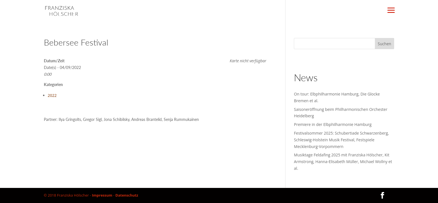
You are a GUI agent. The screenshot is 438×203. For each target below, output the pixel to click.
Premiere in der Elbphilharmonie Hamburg (333, 124)
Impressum (102, 195)
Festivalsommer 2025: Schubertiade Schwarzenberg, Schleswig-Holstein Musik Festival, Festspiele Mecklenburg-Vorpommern (341, 139)
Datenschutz (126, 195)
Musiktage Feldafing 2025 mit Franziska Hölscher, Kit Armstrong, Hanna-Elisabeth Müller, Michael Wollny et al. (343, 161)
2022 (52, 95)
